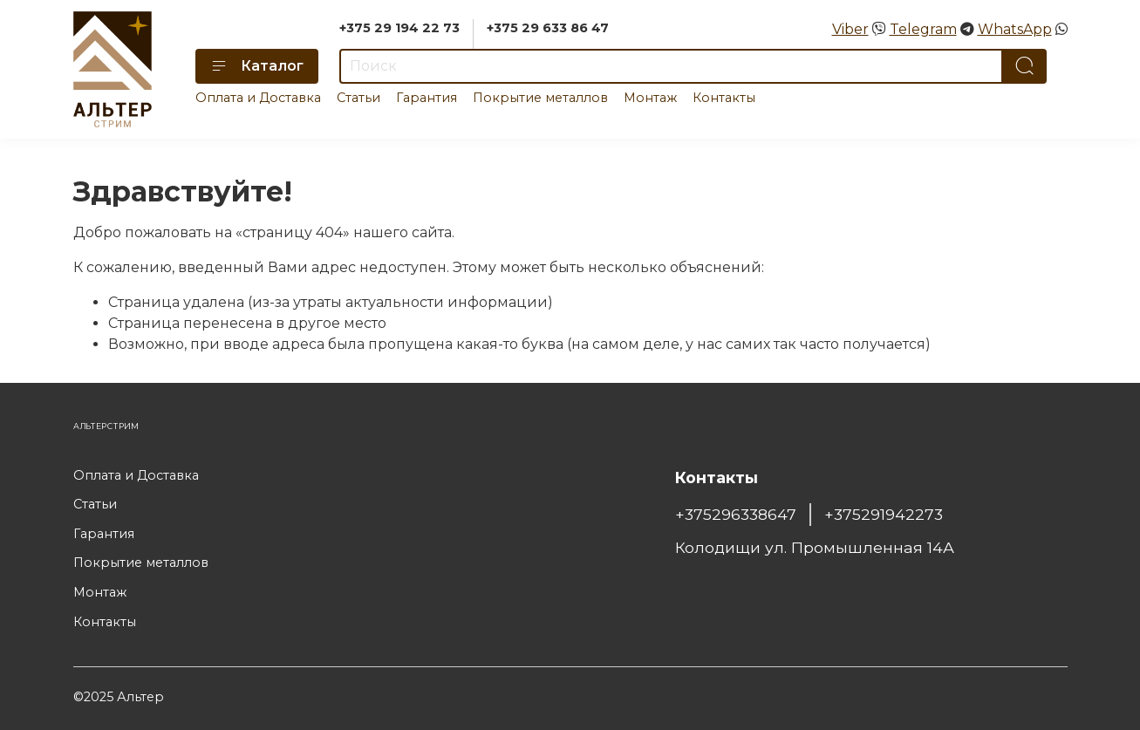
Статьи (358, 98)
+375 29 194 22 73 (399, 28)
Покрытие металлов (540, 98)
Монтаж (650, 98)
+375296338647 (735, 514)
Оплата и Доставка (258, 98)
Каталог (257, 66)
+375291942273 (883, 514)
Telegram (923, 29)
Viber (850, 29)
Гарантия (426, 98)
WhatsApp (1015, 29)
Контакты (724, 98)
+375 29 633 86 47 (548, 28)
